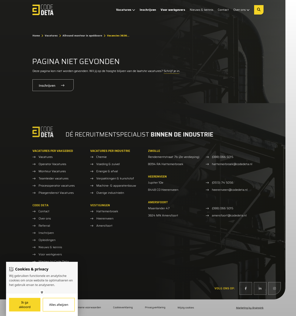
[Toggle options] (42, 292)
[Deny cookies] (59, 304)
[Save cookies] (24, 304)
